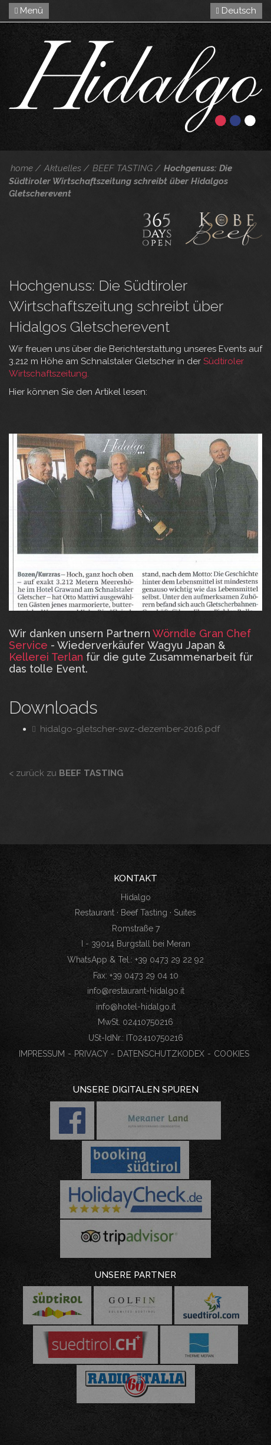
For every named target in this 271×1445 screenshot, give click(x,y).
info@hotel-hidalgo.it (136, 1006)
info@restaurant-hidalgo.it (135, 990)
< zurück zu (66, 773)
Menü (29, 10)
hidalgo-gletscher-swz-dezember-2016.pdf (126, 729)
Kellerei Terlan (46, 657)
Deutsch (236, 10)
